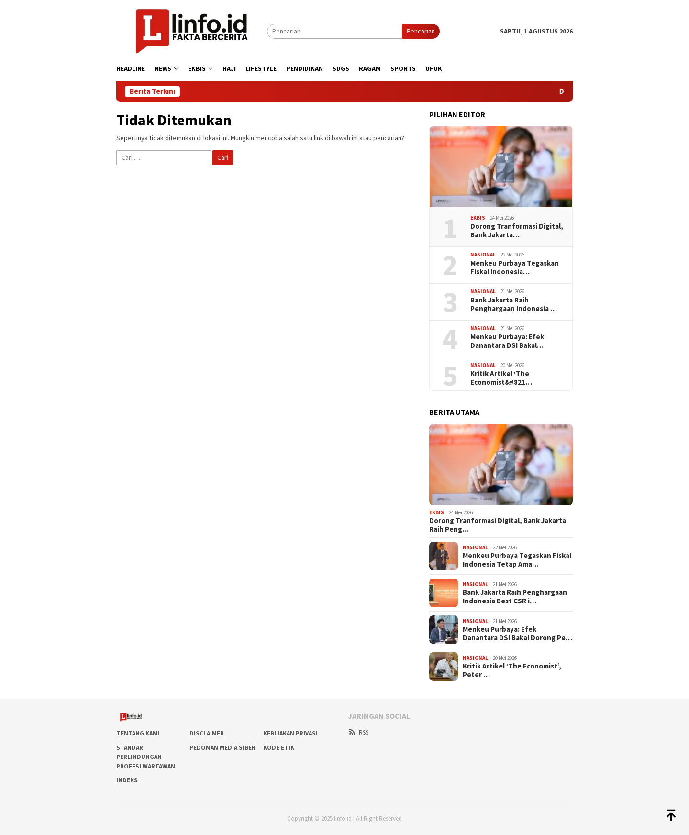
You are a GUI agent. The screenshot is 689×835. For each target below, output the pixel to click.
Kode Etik (278, 748)
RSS (358, 732)
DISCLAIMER (206, 733)
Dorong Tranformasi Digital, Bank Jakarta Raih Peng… (497, 525)
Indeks (127, 780)
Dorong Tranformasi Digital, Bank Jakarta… (516, 230)
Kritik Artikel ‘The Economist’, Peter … (512, 670)
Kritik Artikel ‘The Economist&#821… (501, 378)
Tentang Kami (137, 733)
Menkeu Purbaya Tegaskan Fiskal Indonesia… (514, 267)
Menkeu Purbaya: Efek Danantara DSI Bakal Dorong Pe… (517, 633)
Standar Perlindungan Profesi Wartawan (145, 757)
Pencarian (421, 31)
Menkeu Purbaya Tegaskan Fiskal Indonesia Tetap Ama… (517, 559)
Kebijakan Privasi (290, 733)
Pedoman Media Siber (222, 748)
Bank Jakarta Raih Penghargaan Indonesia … (513, 304)
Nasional (483, 254)
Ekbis (477, 217)
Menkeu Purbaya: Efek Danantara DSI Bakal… (507, 341)
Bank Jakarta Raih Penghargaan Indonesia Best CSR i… (515, 596)
